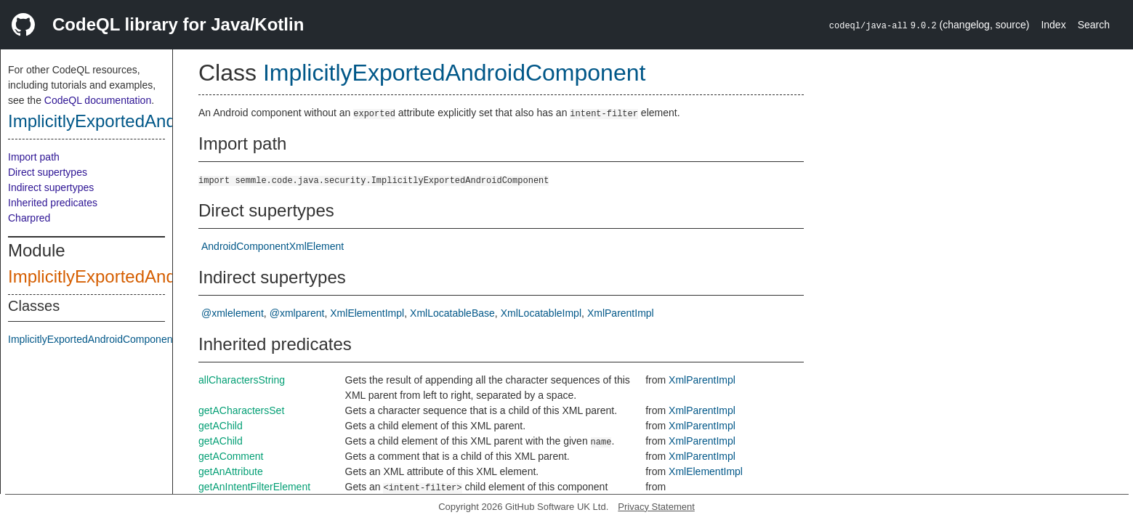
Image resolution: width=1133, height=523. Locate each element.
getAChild (220, 425)
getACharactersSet (241, 410)
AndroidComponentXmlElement (272, 246)
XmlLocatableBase (452, 313)
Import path (34, 157)
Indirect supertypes (51, 187)
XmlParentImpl (620, 313)
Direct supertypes (47, 172)
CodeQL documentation (97, 100)
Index (1053, 25)
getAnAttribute (230, 471)
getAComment (230, 456)
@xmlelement (232, 313)
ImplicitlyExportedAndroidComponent (151, 121)
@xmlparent (297, 313)
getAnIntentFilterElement (254, 486)
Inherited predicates (52, 202)
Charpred (29, 218)
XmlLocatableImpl (541, 313)
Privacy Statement (656, 506)
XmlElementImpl (367, 313)
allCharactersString (241, 380)
